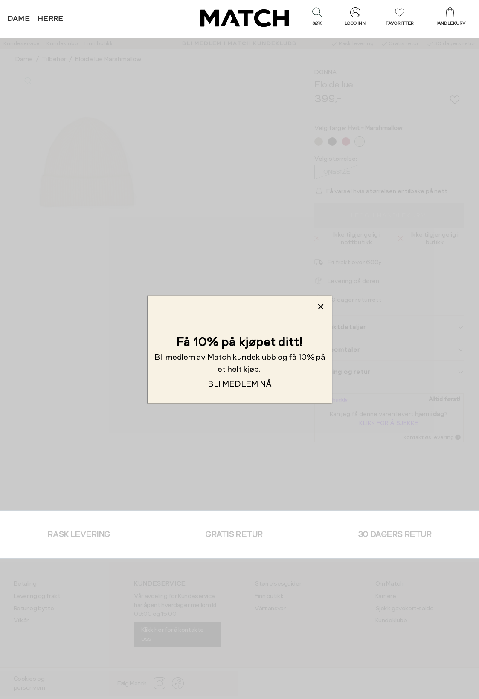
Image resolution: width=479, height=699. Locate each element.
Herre (51, 18)
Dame (18, 18)
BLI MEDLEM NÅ (240, 384)
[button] (317, 18)
